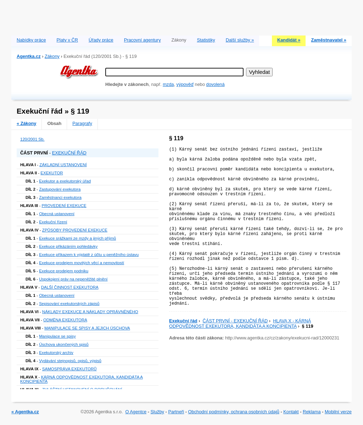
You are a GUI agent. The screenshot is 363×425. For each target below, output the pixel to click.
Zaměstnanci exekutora (60, 197)
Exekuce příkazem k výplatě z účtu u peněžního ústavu (89, 254)
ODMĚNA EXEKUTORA (65, 320)
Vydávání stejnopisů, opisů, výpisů (70, 361)
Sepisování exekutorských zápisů (69, 303)
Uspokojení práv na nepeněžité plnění (73, 279)
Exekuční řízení (53, 222)
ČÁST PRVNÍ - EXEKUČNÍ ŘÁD (235, 320)
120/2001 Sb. (32, 139)
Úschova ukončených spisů (64, 344)
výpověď (185, 84)
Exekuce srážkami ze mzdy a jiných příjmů (77, 238)
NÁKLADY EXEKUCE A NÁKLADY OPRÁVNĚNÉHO (90, 312)
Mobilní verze (338, 411)
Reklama (312, 411)
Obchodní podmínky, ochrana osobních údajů (233, 411)
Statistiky (206, 40)
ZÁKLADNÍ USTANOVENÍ (63, 165)
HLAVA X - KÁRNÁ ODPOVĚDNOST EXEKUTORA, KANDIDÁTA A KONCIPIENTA (240, 323)
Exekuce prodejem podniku (63, 271)
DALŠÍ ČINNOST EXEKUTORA (70, 287)
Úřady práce (101, 40)
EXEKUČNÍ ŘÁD (69, 153)
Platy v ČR (67, 40)
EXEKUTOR (51, 173)
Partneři (176, 411)
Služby (157, 411)
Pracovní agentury (142, 40)
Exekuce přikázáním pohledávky (68, 246)
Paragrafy (82, 123)
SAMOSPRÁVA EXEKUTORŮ (69, 369)
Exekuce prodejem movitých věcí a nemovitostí (81, 263)
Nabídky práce (31, 40)
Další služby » (240, 40)
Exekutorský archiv (56, 352)
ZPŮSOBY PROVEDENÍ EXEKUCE (74, 230)
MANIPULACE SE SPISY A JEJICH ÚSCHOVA (87, 328)
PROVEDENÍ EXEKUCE (64, 205)
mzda (168, 84)
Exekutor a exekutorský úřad (65, 181)
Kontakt (290, 411)
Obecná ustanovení (56, 214)
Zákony (52, 56)
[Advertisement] (181, 16)
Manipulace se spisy (57, 336)
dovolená (215, 84)
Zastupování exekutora (59, 189)
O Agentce (135, 411)
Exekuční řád (183, 320)
